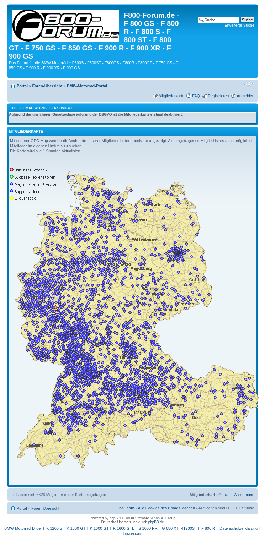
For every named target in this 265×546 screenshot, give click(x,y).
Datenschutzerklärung (238, 528)
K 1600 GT (99, 528)
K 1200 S (54, 528)
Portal (22, 86)
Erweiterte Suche (239, 25)
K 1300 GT (76, 528)
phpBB (115, 518)
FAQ (196, 96)
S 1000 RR (148, 528)
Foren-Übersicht (47, 86)
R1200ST (188, 528)
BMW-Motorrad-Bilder (23, 528)
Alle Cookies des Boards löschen (166, 508)
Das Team (125, 508)
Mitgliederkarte (171, 96)
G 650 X (169, 528)
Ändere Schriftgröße (249, 84)
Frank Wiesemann (238, 494)
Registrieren (218, 96)
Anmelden (245, 96)
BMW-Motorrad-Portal (87, 86)
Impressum (132, 533)
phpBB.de (156, 522)
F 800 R (208, 528)
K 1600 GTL (123, 528)
